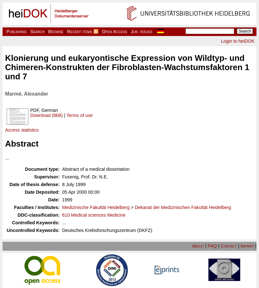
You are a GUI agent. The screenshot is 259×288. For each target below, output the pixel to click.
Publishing (16, 31)
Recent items (79, 31)
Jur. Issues (141, 31)
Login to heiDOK (238, 41)
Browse (55, 31)
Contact (228, 245)
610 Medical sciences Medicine (93, 215)
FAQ (212, 245)
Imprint (247, 245)
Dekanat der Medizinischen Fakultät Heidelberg (183, 207)
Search (37, 31)
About (198, 245)
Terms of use (79, 115)
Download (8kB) (46, 115)
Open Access (114, 31)
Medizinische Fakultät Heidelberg (96, 207)
